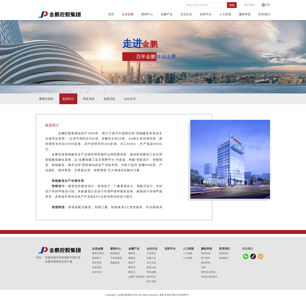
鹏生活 (131, 272)
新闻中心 (147, 14)
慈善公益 (151, 267)
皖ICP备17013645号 (177, 295)
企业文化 (186, 14)
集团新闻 (115, 253)
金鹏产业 (167, 14)
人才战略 (187, 253)
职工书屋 (151, 281)
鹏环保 (131, 267)
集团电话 (224, 258)
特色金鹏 (151, 272)
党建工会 (151, 258)
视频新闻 (115, 262)
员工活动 (151, 262)
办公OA (249, 4)
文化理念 (151, 253)
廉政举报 (245, 14)
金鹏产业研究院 (136, 276)
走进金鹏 (127, 14)
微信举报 (205, 262)
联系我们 (264, 14)
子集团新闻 (116, 258)
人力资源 (225, 14)
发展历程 (109, 98)
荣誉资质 (89, 98)
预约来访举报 (208, 272)
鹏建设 (131, 258)
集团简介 (68, 98)
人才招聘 (187, 258)
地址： (40, 257)
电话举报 (205, 253)
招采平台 (206, 14)
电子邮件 (205, 258)
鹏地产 (131, 262)
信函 (203, 267)
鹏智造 (131, 253)
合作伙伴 (130, 98)
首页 (111, 14)
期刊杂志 (151, 276)
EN (266, 5)
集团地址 (224, 253)
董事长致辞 (46, 98)
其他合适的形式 (209, 276)
